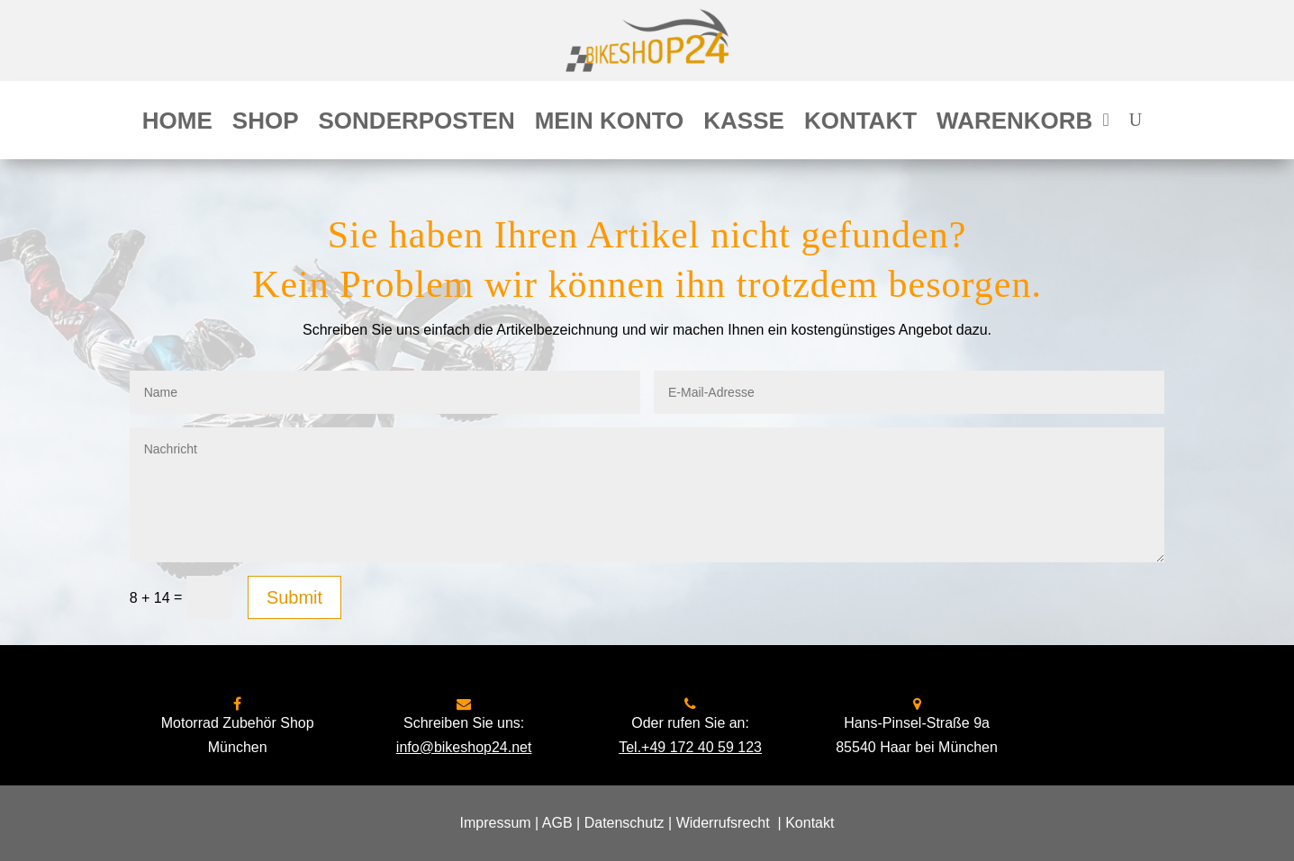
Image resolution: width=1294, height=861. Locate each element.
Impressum (495, 822)
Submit (294, 597)
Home (177, 124)
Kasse (743, 124)
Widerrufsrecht (723, 822)
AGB (557, 822)
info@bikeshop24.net (464, 747)
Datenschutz (624, 822)
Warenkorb (1014, 124)
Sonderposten (417, 124)
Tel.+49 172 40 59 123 (690, 747)
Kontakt (860, 124)
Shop (265, 124)
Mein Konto (609, 124)
